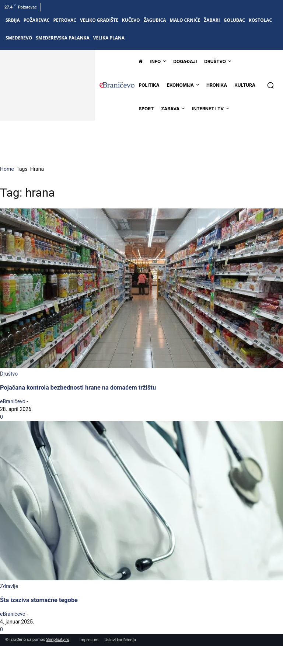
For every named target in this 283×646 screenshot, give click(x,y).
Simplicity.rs (57, 639)
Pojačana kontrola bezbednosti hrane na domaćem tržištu (78, 387)
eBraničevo (12, 401)
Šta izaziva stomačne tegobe (39, 600)
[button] (270, 85)
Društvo (9, 374)
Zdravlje (9, 586)
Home (7, 169)
